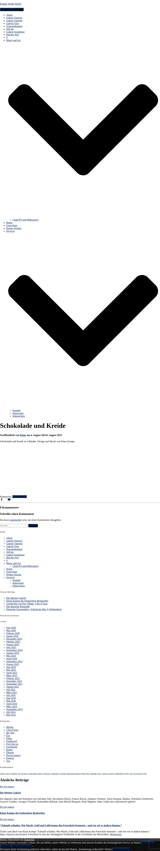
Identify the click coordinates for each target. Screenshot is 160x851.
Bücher (9, 727)
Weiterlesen (115, 834)
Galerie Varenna (14, 20)
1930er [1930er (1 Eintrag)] (2, 773)
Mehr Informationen (21, 846)
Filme (9, 738)
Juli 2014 (10, 712)
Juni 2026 (11, 627)
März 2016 (11, 706)
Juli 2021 (10, 689)
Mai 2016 (11, 701)
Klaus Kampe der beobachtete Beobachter (27, 601)
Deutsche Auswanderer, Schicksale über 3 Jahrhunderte (34, 609)
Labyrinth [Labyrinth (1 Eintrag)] (62, 773)
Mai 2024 (11, 655)
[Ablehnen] (33, 846)
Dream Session (13, 228)
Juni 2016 (11, 698)
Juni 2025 (11, 647)
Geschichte (11, 747)
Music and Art (13, 563)
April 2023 (11, 672)
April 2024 (11, 658)
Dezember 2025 (14, 639)
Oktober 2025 (13, 641)
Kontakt (16, 410)
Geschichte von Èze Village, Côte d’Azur (27, 603)
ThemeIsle (29, 839)
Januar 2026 (12, 636)
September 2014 (14, 709)
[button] (83, 217)
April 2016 (11, 703)
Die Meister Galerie (16, 598)
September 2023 (14, 661)
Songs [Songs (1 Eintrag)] (99, 773)
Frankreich (11, 741)
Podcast (10, 758)
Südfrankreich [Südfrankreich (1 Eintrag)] (120, 773)
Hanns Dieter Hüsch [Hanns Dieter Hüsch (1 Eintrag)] (35, 773)
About (9, 15)
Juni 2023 (11, 667)
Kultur (9, 749)
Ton (8, 761)
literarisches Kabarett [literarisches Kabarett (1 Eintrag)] (74, 773)
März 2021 (11, 692)
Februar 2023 (13, 678)
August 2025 (12, 644)
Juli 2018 (10, 695)
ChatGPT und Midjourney (25, 219)
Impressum (18, 413)
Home (9, 222)
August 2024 (12, 653)
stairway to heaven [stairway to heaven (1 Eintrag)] (108, 773)
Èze (8, 735)
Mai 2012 (11, 715)
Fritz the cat (12, 744)
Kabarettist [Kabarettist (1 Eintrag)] (55, 773)
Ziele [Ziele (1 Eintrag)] (145, 773)
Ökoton (10, 752)
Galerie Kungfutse (15, 32)
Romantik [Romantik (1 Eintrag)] (93, 773)
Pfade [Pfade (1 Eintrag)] (83, 773)
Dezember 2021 (14, 681)
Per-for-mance (19, 496)
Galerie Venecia (14, 17)
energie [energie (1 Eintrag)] (7, 773)
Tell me (10, 29)
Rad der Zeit (12, 34)
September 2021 (14, 684)
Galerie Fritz (12, 23)
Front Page (11, 225)
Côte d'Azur (12, 730)
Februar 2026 (13, 633)
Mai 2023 (11, 670)
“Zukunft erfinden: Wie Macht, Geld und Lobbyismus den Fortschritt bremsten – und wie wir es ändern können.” (61, 825)
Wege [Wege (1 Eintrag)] (127, 773)
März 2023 (11, 675)
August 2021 (12, 686)
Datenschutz (18, 416)
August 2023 (12, 664)
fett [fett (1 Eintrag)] (19, 773)
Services (10, 577)
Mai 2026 (11, 630)
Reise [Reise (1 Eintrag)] (88, 773)
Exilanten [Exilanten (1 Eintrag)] (14, 773)
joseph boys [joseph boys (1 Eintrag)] (47, 773)
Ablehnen (5, 846)
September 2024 (14, 650)
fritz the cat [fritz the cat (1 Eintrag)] (24, 773)
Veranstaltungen (14, 26)
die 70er (10, 732)
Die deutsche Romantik (18, 606)
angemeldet (16, 520)
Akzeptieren (147, 843)
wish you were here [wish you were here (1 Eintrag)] (136, 773)
